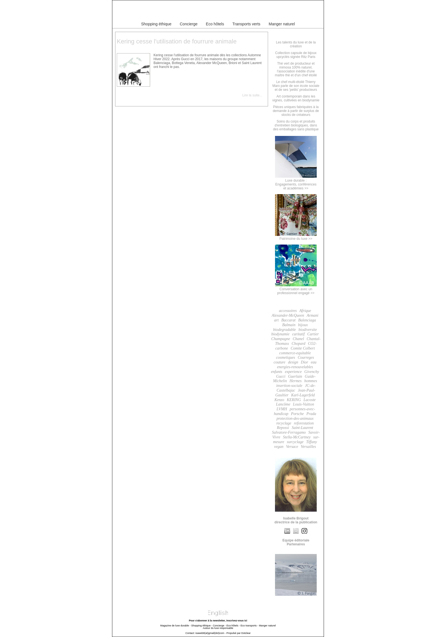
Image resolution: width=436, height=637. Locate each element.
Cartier (313, 334)
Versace (292, 447)
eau (313, 362)
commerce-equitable (295, 353)
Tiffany (311, 442)
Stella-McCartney (297, 437)
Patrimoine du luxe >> (296, 237)
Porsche (297, 414)
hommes (310, 381)
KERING (294, 400)
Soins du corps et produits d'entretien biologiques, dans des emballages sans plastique (296, 125)
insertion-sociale (289, 386)
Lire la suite (250, 95)
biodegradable (284, 330)
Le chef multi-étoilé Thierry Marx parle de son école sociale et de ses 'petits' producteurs (295, 86)
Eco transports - (249, 625)
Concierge (189, 24)
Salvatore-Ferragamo (289, 432)
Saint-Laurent (302, 428)
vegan (278, 447)
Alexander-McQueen (288, 315)
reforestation (304, 423)
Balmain (288, 325)
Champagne (280, 339)
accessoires (288, 311)
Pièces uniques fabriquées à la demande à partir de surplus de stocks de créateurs (296, 111)
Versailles (308, 447)
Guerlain (295, 376)
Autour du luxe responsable (218, 628)
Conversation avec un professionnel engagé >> (296, 289)
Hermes (295, 381)
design (293, 362)
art (276, 320)
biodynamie (280, 334)
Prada (311, 414)
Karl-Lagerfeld (303, 395)
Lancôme (283, 404)
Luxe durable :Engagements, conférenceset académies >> (296, 182)
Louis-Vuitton (303, 404)
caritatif (298, 334)
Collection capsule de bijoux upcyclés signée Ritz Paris (296, 55)
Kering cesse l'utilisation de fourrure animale (177, 41)
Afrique (305, 311)
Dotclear (246, 633)
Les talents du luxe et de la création (296, 44)
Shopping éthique (156, 24)
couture (279, 362)
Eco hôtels (215, 24)
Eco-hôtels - (233, 625)
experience (293, 372)
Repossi (283, 428)
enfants (276, 372)
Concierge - (219, 625)
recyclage (283, 423)
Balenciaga (307, 320)
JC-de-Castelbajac (296, 388)
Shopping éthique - (201, 625)
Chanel (298, 339)
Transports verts (246, 24)
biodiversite (308, 330)
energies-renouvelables (295, 367)
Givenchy (311, 372)
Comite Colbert (303, 348)
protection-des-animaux (294, 418)
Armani (312, 315)
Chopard (298, 343)
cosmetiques (285, 357)
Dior (304, 362)
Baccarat (288, 320)
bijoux (303, 325)
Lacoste (310, 400)
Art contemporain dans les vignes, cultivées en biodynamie (295, 98)
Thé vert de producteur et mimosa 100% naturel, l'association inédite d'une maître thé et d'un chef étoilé (296, 69)
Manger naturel (282, 24)
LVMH (282, 409)
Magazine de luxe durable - (175, 625)
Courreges (306, 357)
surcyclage (295, 442)
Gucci (280, 376)
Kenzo (279, 400)
